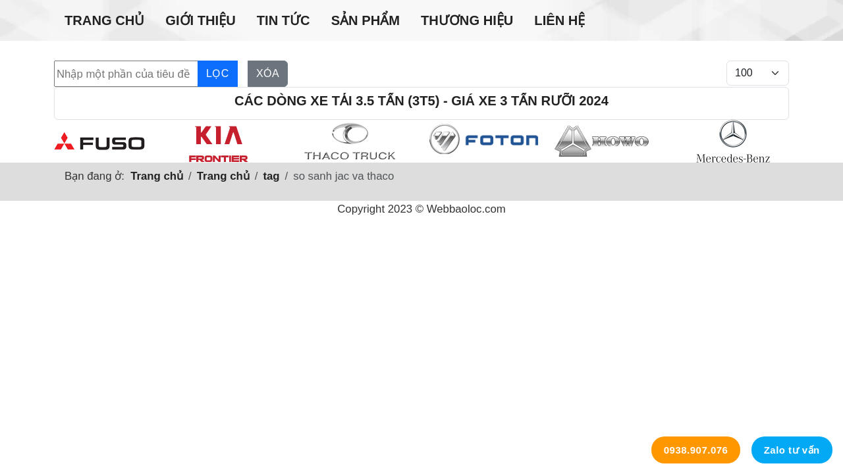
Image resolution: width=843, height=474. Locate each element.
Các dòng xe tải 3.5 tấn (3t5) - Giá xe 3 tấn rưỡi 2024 (421, 100)
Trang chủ (104, 20)
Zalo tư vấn (792, 450)
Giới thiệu (200, 20)
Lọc (217, 73)
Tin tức (283, 20)
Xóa (267, 73)
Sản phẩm (365, 20)
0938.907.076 (696, 450)
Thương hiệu (467, 20)
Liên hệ (559, 20)
